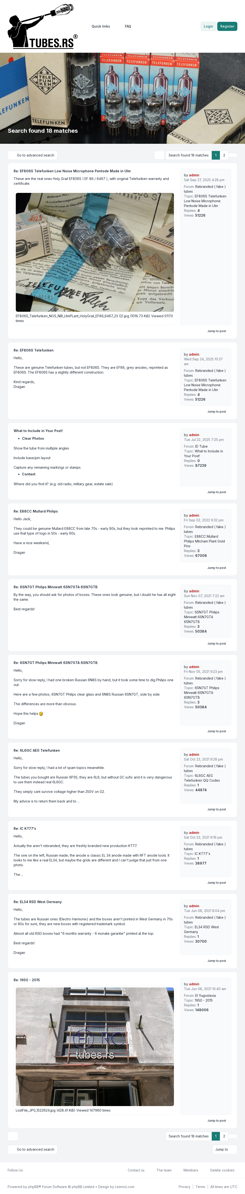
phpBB (33, 1186)
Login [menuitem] (208, 26)
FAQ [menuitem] (125, 26)
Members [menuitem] (187, 1169)
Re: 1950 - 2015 (27, 980)
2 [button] (224, 155)
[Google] (38, 1169)
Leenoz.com (124, 1186)
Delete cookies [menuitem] (219, 1169)
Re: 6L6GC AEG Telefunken (37, 750)
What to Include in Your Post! (38, 430)
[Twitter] (30, 1169)
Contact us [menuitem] (133, 1169)
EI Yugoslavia (205, 995)
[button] (232, 155)
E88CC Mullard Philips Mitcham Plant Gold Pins (204, 541)
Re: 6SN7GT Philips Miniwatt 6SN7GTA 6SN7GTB (55, 587)
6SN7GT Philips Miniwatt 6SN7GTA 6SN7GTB (201, 616)
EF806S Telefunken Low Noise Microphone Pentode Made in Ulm (205, 201)
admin (194, 175)
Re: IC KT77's (25, 828)
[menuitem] (99, 26)
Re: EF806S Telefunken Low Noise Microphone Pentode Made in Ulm (72, 171)
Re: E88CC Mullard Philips (36, 511)
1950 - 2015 (204, 1000)
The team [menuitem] (161, 1169)
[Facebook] (26, 1169)
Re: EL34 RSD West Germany (38, 902)
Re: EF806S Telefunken (34, 350)
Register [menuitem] (227, 26)
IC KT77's (202, 853)
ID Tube (201, 446)
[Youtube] (34, 1169)
